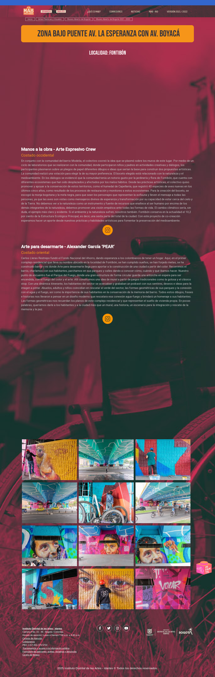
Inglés (61, 11)
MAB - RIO (153, 11)
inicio (30, 19)
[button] (49, 460)
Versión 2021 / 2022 (177, 11)
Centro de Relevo (31, 655)
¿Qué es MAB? (94, 11)
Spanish (46, 11)
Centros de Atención (32, 638)
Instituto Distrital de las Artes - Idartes (42, 628)
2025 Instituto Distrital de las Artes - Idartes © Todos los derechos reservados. (107, 668)
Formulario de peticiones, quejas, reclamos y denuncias (49, 651)
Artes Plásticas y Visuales (50, 19)
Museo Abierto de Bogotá (78, 19)
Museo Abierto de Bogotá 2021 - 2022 (113, 19)
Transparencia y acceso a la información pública (45, 648)
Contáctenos (28, 642)
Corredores (115, 11)
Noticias (135, 11)
